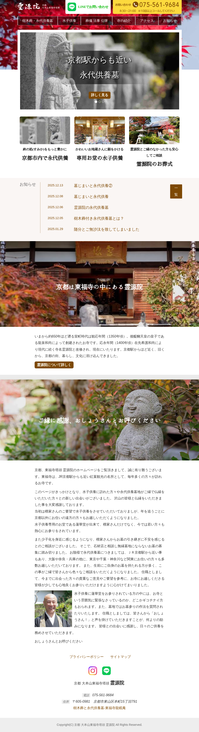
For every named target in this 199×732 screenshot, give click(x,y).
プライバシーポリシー (86, 657)
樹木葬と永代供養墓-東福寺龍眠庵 (99, 708)
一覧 (176, 191)
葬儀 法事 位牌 (96, 20)
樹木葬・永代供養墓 (37, 20)
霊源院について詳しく (54, 365)
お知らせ (170, 20)
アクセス (147, 20)
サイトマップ (120, 657)
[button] (28, 70)
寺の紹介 (124, 20)
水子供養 (69, 20)
